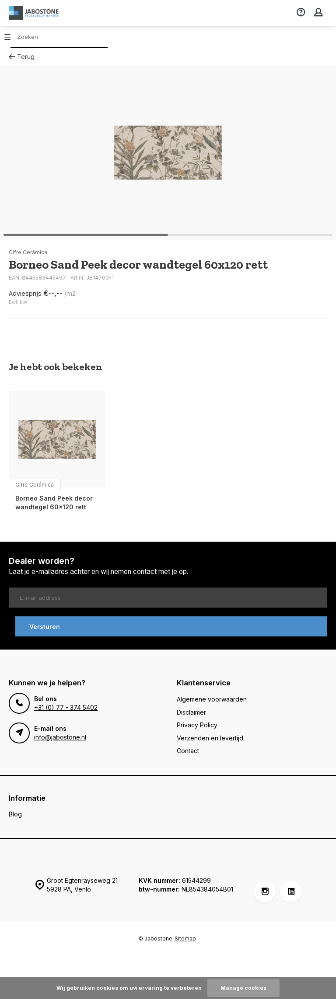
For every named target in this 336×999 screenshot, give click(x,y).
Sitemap (185, 938)
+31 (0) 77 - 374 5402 (66, 707)
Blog (15, 814)
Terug (22, 56)
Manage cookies (243, 988)
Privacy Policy (197, 725)
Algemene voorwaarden (212, 699)
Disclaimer (191, 712)
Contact (188, 750)
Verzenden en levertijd (210, 738)
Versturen (44, 626)
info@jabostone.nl (60, 737)
